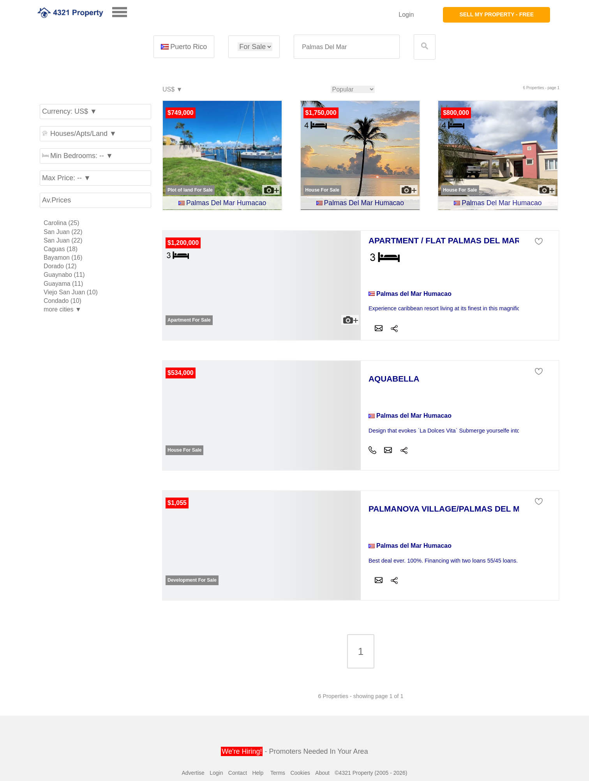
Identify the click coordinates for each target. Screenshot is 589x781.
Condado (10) (62, 300)
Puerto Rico (184, 47)
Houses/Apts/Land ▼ (79, 133)
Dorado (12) (60, 266)
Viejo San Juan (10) (71, 292)
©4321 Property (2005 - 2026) (371, 773)
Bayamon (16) (63, 257)
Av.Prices (56, 200)
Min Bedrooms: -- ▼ (77, 156)
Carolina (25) (61, 223)
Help (257, 773)
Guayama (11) (63, 283)
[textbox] (346, 47)
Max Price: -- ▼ (66, 178)
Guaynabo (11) (64, 274)
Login (406, 14)
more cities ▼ (62, 309)
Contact (237, 773)
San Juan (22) (63, 232)
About (322, 773)
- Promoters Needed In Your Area (294, 751)
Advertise (193, 773)
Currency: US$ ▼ (69, 111)
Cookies (300, 773)
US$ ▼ (172, 89)
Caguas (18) (61, 249)
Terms (277, 773)
